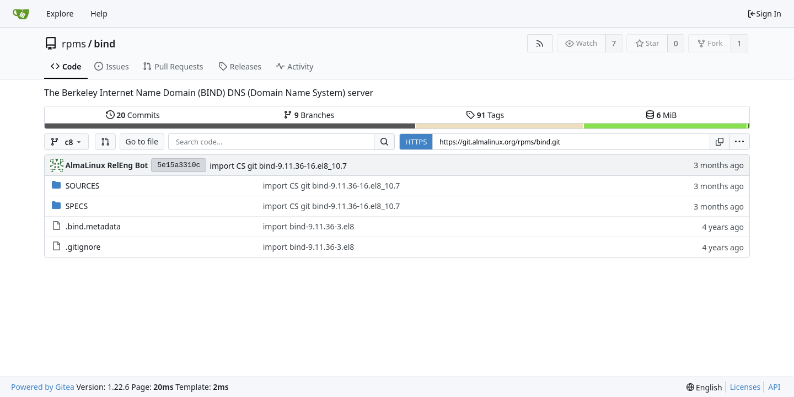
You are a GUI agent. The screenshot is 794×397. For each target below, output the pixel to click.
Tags (485, 115)
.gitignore (83, 247)
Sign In (764, 13)
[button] (105, 141)
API (774, 387)
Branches (308, 115)
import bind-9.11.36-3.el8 (309, 226)
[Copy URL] (719, 141)
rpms (74, 43)
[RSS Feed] (540, 43)
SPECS (77, 206)
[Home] (21, 14)
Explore (59, 13)
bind (104, 43)
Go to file (142, 141)
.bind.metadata (93, 226)
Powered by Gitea (42, 387)
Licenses (745, 387)
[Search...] (384, 141)
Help (99, 13)
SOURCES (83, 185)
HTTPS (416, 142)
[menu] (739, 141)
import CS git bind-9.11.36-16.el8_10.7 (278, 165)
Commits (133, 115)
